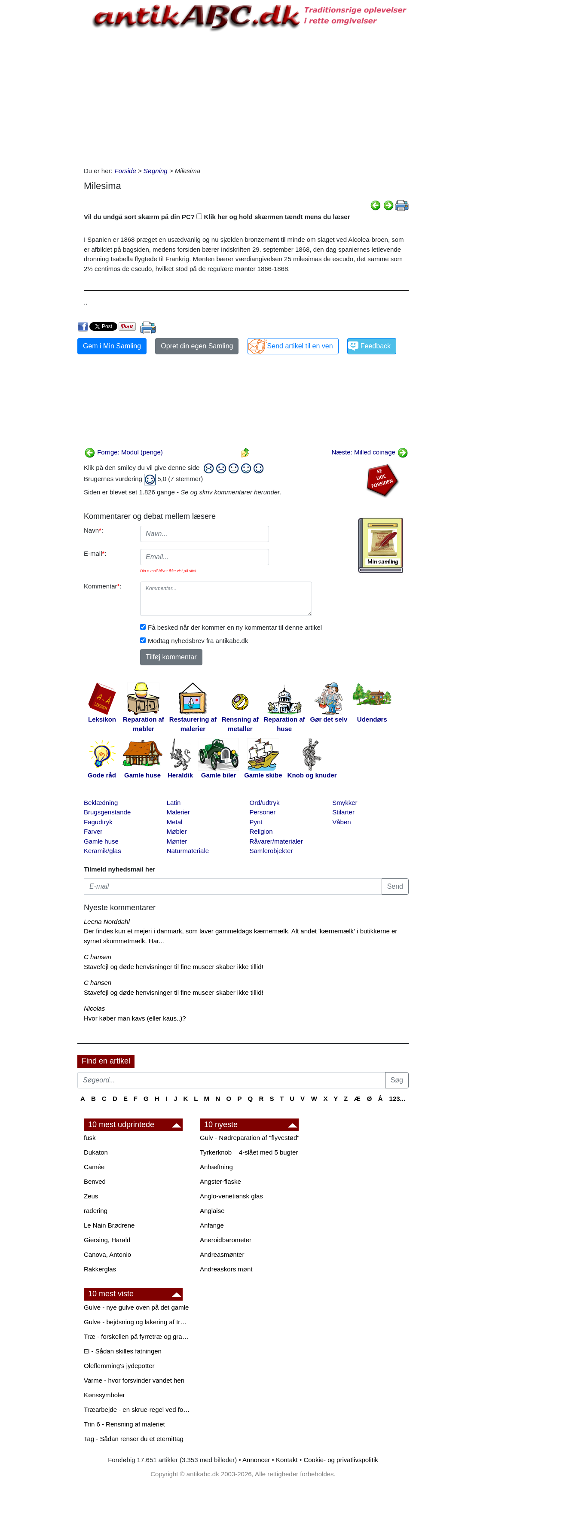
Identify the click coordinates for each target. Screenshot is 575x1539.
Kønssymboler (104, 1395)
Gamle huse (101, 841)
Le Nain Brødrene (109, 1225)
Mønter (177, 841)
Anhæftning (216, 1166)
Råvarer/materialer (276, 841)
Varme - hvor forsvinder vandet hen (134, 1380)
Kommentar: (103, 586)
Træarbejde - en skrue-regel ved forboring (137, 1409)
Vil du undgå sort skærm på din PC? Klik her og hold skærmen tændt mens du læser (217, 216)
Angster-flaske (220, 1181)
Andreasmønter (222, 1254)
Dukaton (96, 1152)
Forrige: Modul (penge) (123, 452)
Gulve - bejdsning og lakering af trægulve (137, 1322)
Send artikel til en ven (300, 346)
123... (397, 1098)
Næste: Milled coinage (369, 452)
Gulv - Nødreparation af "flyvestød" (250, 1137)
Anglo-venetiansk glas (231, 1196)
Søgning (156, 170)
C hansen (97, 956)
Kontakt (287, 1459)
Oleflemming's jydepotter (119, 1365)
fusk (90, 1137)
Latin (174, 802)
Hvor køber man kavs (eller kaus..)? (135, 1018)
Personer (263, 812)
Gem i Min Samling (112, 346)
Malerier (178, 812)
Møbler (177, 831)
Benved (95, 1181)
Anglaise (212, 1210)
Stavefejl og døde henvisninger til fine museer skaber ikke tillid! (173, 966)
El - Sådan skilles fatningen (123, 1351)
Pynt (256, 822)
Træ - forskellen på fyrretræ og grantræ (137, 1336)
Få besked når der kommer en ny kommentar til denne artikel (235, 627)
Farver (93, 831)
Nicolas (94, 1008)
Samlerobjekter (271, 850)
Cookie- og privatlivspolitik (340, 1459)
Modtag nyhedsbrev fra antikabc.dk (198, 640)
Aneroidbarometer (225, 1239)
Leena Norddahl (107, 921)
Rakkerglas (100, 1269)
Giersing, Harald (107, 1239)
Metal (175, 822)
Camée (94, 1166)
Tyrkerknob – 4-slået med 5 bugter (249, 1152)
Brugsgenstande (107, 812)
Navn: (93, 530)
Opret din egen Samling (197, 346)
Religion (261, 831)
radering (95, 1210)
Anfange (212, 1225)
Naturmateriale (188, 850)
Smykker (344, 802)
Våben (341, 822)
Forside (125, 170)
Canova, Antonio (107, 1254)
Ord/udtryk (265, 802)
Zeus (91, 1196)
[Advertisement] (41, 130)
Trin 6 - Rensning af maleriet (124, 1424)
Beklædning (101, 802)
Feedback (376, 346)
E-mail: (95, 553)
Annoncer (256, 1459)
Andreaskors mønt (226, 1269)
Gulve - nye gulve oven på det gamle (136, 1307)
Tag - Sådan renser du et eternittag (134, 1438)
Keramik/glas (102, 850)
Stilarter (343, 812)
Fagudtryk (98, 822)
